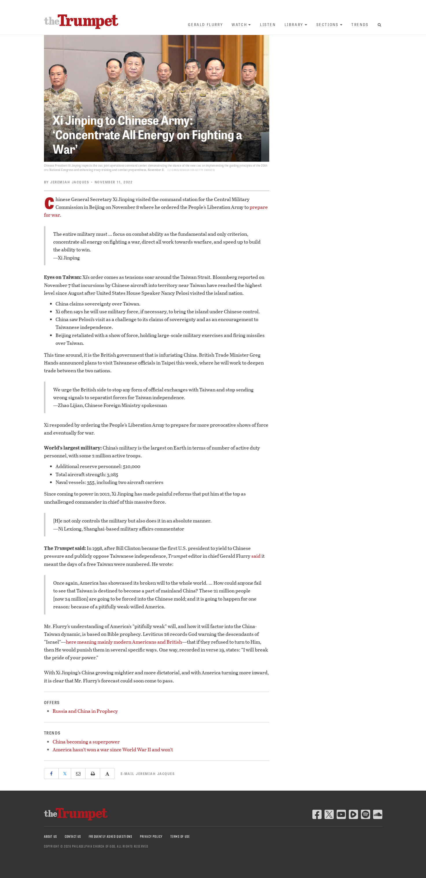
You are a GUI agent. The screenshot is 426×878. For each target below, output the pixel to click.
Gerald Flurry (205, 24)
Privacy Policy (151, 836)
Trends (360, 24)
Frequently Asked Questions (110, 836)
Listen (268, 24)
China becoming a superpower (86, 741)
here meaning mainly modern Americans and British (124, 641)
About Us (50, 836)
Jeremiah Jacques (69, 182)
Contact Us (73, 836)
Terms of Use (180, 836)
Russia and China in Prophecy (85, 711)
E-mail (148, 773)
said (256, 555)
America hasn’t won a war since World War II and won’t (113, 749)
